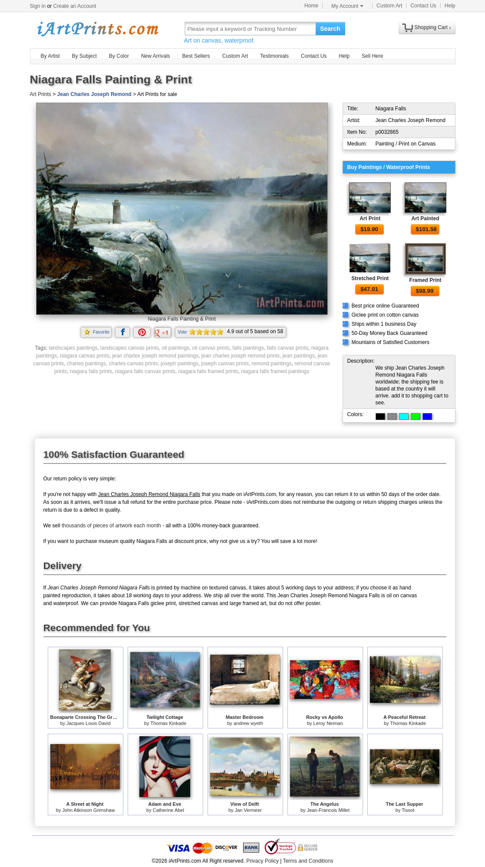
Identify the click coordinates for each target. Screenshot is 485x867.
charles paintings (86, 364)
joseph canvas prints (225, 364)
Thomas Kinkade (168, 723)
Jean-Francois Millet (328, 810)
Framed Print (425, 280)
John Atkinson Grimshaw (88, 810)
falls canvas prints (287, 348)
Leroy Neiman (328, 723)
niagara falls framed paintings (275, 371)
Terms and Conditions (308, 861)
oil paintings (175, 348)
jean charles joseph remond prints (240, 356)
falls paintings (248, 348)
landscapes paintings (73, 348)
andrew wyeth (248, 723)
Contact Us (423, 6)
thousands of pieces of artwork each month (111, 526)
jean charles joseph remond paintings (155, 356)
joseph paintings (179, 364)
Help (450, 6)
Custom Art (389, 6)
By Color (119, 56)
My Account (347, 6)
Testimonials (274, 56)
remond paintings (272, 364)
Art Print (370, 218)
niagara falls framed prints (208, 371)
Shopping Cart (431, 27)
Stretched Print (370, 278)
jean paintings (299, 356)
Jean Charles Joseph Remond (94, 94)
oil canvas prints (211, 348)
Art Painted (425, 218)
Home (311, 6)
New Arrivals (155, 56)
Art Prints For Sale (97, 28)
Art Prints (40, 94)
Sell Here (372, 56)
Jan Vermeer (248, 810)
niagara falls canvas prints (145, 371)
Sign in (38, 6)
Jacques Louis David (88, 723)
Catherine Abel (168, 810)
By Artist (50, 56)
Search (330, 28)
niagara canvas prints (84, 356)
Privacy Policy (262, 861)
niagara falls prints (91, 371)
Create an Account (74, 6)
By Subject (84, 56)
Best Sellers (196, 56)
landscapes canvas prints (129, 348)
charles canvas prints (133, 364)
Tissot (408, 810)
